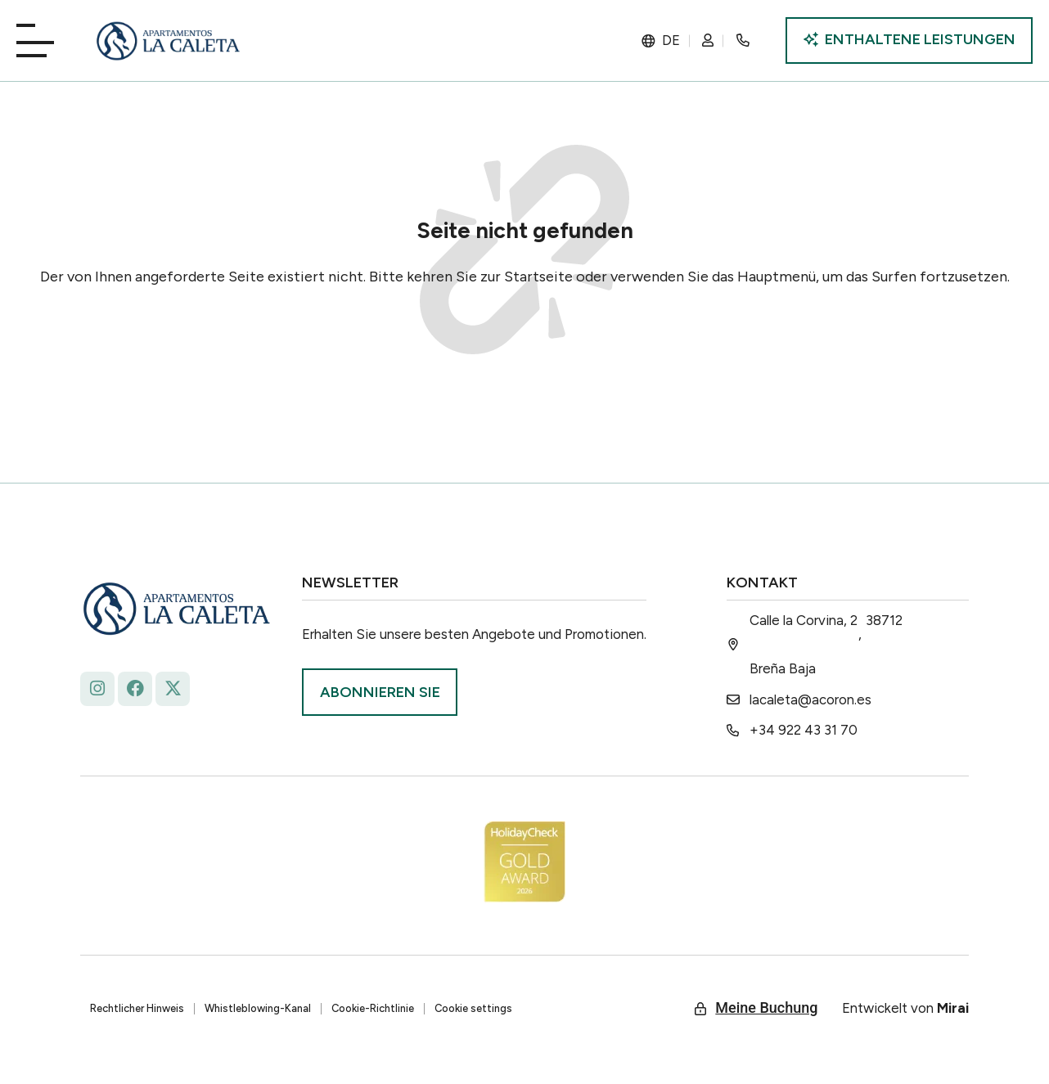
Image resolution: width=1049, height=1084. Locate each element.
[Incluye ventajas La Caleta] (909, 40)
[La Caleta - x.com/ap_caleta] (172, 689)
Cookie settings (473, 1008)
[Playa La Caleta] (40, 39)
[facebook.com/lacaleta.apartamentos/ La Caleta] (135, 689)
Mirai (953, 1008)
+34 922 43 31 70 (804, 730)
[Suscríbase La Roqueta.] (379, 692)
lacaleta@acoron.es (810, 699)
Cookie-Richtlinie (372, 1008)
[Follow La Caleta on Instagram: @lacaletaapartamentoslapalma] (97, 689)
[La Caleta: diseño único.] (168, 40)
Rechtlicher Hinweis (137, 1008)
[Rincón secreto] (746, 40)
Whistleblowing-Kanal (258, 1008)
